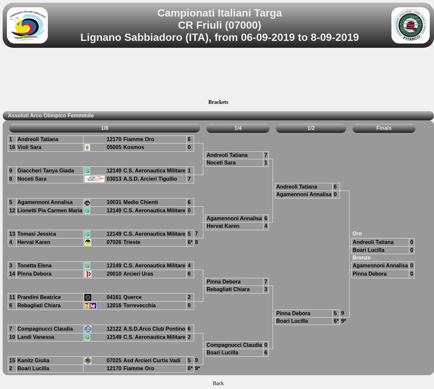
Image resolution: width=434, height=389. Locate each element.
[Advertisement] (218, 74)
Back (218, 383)
